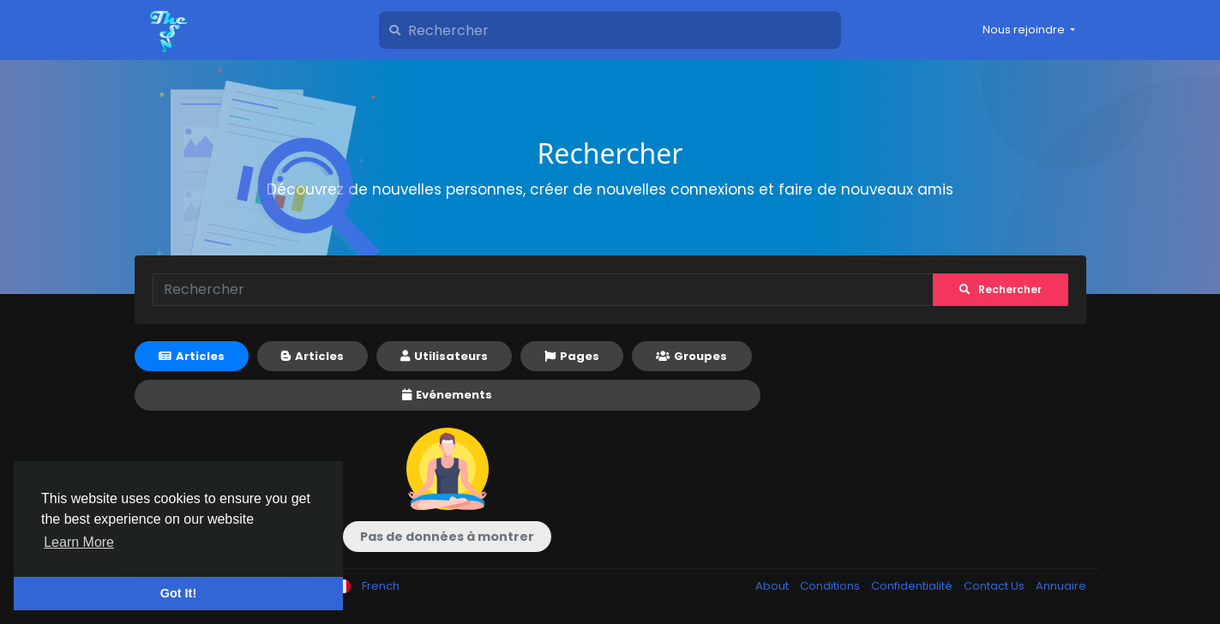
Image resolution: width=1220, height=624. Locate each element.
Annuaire (1061, 586)
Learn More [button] (79, 542)
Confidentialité (913, 586)
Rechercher (1000, 289)
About (773, 586)
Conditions (831, 586)
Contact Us (995, 586)
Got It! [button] (178, 593)
